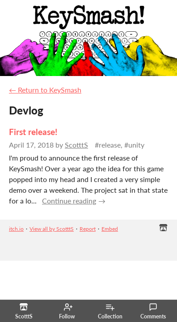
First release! (33, 132)
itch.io (16, 228)
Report (88, 228)
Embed (109, 228)
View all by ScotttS (52, 228)
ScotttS (76, 144)
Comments (153, 311)
